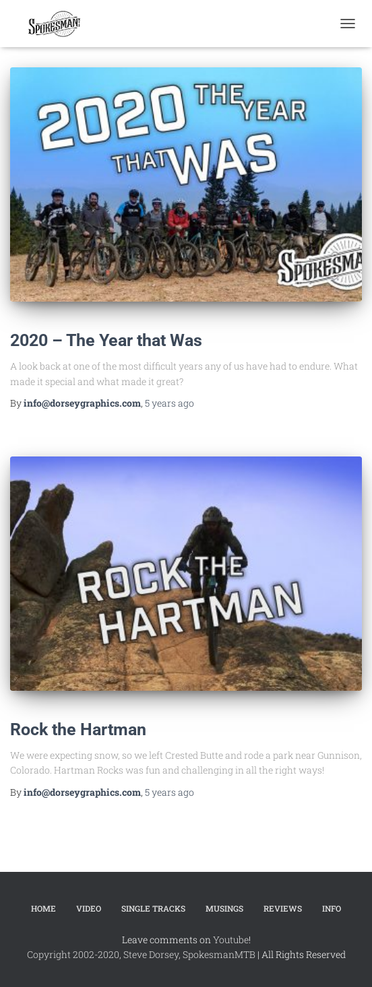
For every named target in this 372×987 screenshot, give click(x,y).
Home (43, 908)
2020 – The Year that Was (106, 340)
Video (88, 908)
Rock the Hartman (78, 729)
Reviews (283, 908)
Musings (224, 908)
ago (169, 403)
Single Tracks (153, 908)
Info (331, 908)
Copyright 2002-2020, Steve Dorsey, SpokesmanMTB (141, 954)
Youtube (231, 939)
